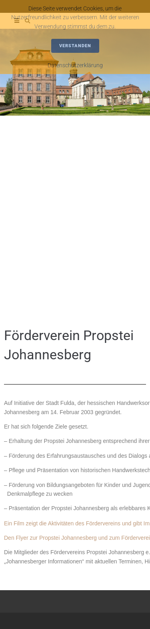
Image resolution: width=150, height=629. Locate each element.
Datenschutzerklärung (75, 65)
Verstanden (75, 45)
